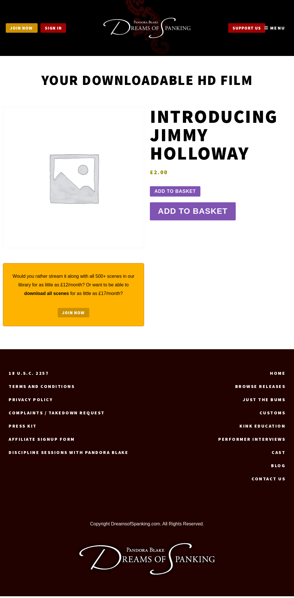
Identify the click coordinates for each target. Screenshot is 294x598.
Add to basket (175, 191)
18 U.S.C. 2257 (29, 375)
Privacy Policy (31, 401)
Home (277, 375)
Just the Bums (264, 401)
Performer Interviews (251, 441)
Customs (273, 414)
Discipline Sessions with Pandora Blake (68, 454)
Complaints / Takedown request (57, 414)
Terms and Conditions (42, 388)
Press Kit (23, 427)
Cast (278, 454)
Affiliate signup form (42, 441)
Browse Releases (260, 388)
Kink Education (262, 427)
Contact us (268, 480)
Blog (278, 467)
